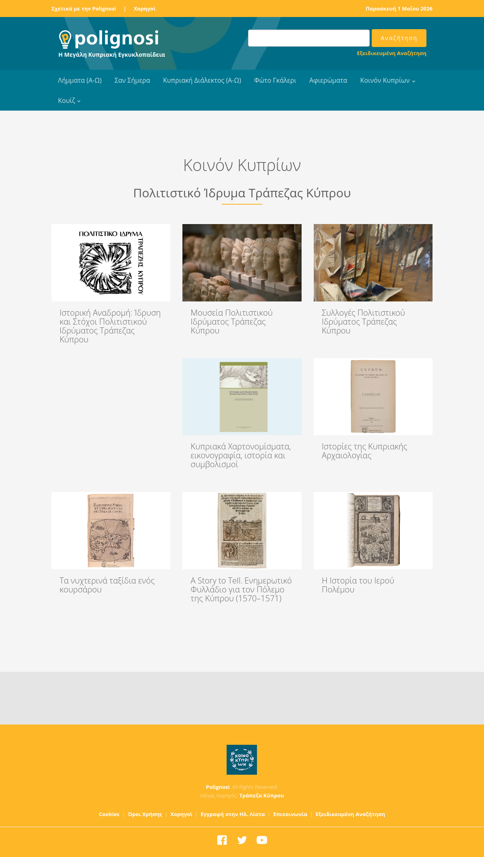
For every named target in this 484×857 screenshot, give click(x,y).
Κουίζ (66, 100)
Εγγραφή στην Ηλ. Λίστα (233, 814)
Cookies (109, 814)
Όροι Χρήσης (145, 814)
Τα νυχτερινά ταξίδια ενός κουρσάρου (107, 585)
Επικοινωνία (290, 814)
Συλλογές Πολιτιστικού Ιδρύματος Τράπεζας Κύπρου (363, 321)
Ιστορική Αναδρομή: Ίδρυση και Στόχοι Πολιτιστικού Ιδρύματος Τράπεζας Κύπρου (110, 326)
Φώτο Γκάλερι (275, 80)
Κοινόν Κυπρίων (385, 80)
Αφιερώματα (328, 80)
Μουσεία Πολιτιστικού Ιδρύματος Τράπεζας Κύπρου (231, 321)
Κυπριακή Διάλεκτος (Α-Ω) (202, 80)
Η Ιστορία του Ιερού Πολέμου (358, 585)
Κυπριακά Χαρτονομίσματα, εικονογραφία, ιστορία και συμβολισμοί (241, 455)
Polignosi (218, 787)
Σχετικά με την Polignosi (83, 8)
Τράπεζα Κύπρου (261, 795)
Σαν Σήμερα (132, 80)
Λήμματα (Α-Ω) (80, 80)
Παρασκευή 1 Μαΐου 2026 (399, 8)
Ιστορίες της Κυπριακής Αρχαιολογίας (364, 451)
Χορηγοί (145, 8)
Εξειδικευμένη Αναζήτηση (391, 53)
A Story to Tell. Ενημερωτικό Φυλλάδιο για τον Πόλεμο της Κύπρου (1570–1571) (241, 589)
